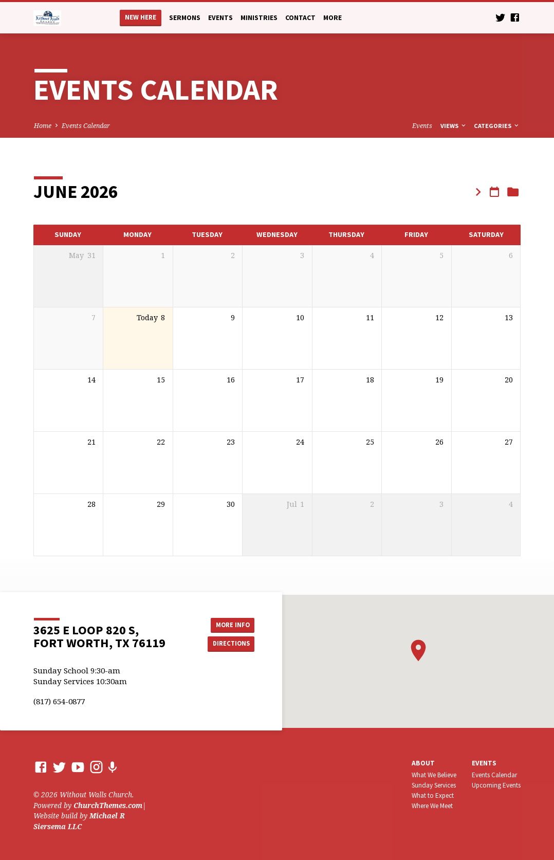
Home (42, 125)
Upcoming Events (496, 785)
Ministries (259, 17)
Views (453, 126)
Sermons (184, 17)
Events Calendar (86, 125)
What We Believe (434, 775)
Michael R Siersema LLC (79, 821)
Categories (497, 126)
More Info (228, 623)
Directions (229, 644)
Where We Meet (432, 805)
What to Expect (433, 795)
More (332, 17)
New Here (140, 17)
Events (220, 17)
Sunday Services (434, 785)
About (423, 763)
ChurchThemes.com (107, 805)
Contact (300, 17)
